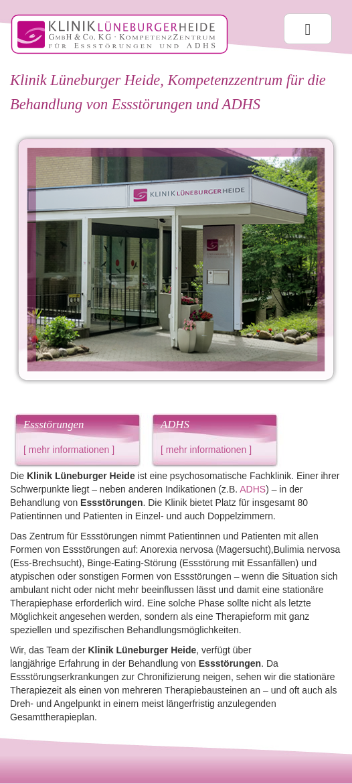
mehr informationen (69, 449)
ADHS (253, 489)
